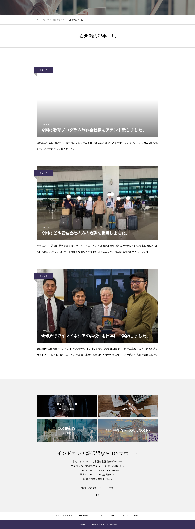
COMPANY (83, 516)
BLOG (136, 516)
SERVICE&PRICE (64, 516)
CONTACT (99, 516)
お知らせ (43, 70)
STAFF (125, 516)
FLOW (113, 516)
